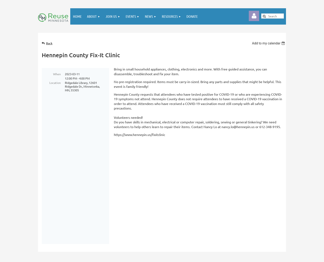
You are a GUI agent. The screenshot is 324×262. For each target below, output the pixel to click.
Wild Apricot (243, 257)
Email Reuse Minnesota (238, 196)
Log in (254, 16)
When (57, 74)
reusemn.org (231, 208)
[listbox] (269, 43)
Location (55, 83)
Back (49, 43)
